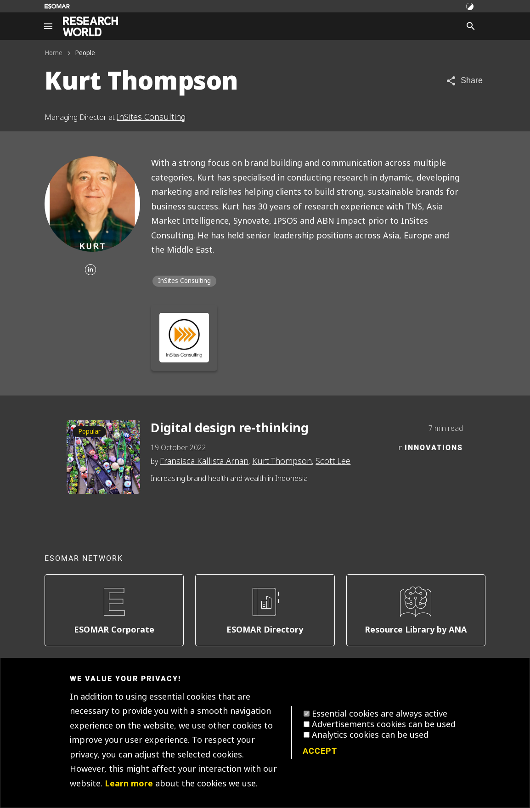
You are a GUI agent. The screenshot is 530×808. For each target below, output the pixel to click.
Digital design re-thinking (230, 428)
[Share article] (464, 80)
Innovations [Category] (434, 447)
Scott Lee (333, 461)
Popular (89, 431)
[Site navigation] (48, 26)
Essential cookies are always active (379, 714)
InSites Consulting (151, 117)
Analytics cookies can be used (370, 735)
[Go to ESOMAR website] (57, 6)
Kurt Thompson (282, 461)
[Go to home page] (90, 26)
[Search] (471, 26)
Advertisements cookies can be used (384, 724)
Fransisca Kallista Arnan (204, 461)
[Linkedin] (90, 270)
